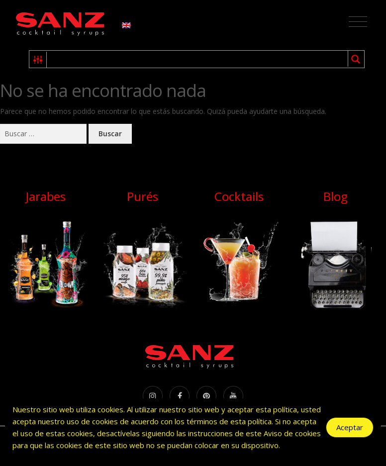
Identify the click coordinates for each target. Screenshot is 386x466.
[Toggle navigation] (358, 22)
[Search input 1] (197, 59)
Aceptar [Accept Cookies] (349, 427)
